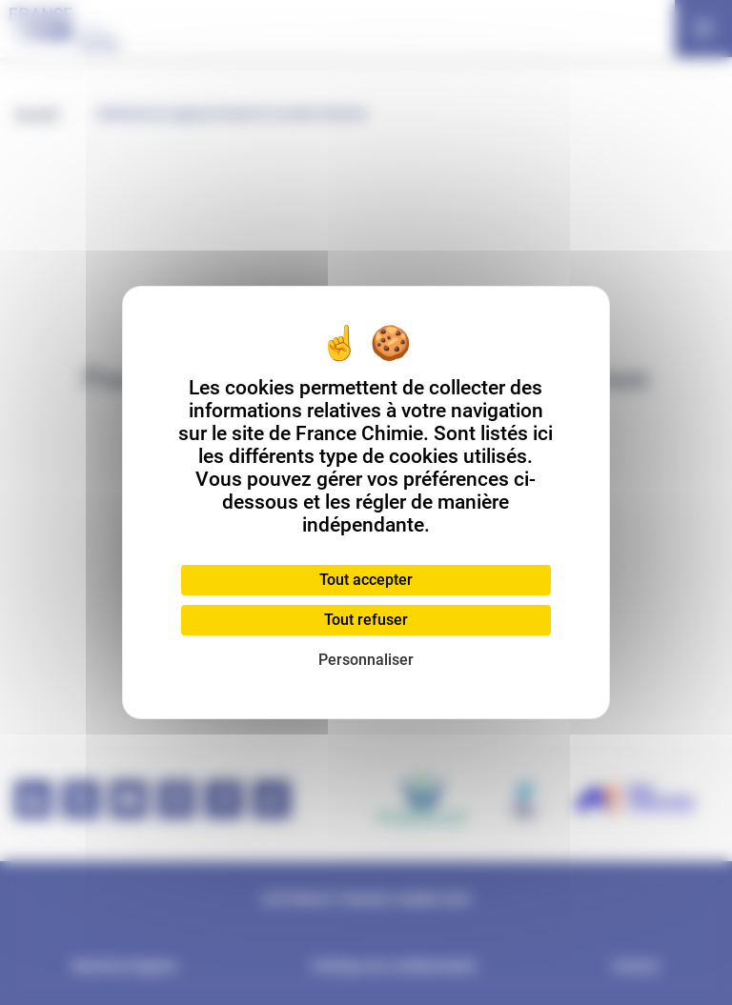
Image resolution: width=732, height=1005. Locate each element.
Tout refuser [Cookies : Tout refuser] (366, 620)
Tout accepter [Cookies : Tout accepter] (366, 580)
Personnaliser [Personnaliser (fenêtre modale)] (366, 660)
